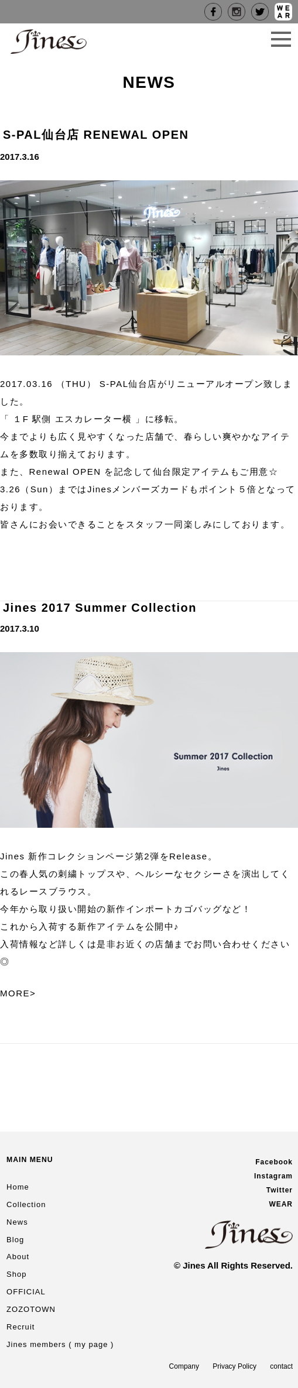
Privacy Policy (234, 1366)
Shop (16, 1274)
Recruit (20, 1326)
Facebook (274, 1162)
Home (17, 1187)
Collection (26, 1204)
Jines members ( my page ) (60, 1344)
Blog (15, 1239)
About (17, 1256)
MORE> (18, 993)
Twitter (279, 1190)
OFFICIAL (26, 1291)
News (17, 1222)
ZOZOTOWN (31, 1309)
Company (184, 1366)
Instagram (273, 1176)
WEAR (281, 1204)
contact (281, 1366)
